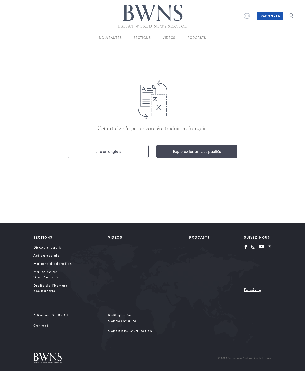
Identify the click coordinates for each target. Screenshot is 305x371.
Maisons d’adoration (52, 263)
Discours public (47, 247)
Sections (142, 37)
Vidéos (169, 37)
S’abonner (270, 16)
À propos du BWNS (51, 315)
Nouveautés (110, 37)
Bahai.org (252, 289)
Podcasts (196, 37)
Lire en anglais (108, 151)
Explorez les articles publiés (197, 151)
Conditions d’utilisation (130, 330)
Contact (40, 325)
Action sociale (46, 255)
